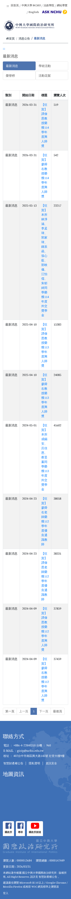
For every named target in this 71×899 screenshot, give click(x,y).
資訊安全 (51, 763)
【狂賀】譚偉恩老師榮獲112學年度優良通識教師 (45, 576)
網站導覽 (62, 5)
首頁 (10, 39)
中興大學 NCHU (31, 5)
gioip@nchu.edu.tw (30, 751)
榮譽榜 (10, 75)
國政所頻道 (35, 832)
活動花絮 (45, 75)
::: (8, 6)
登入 (5, 893)
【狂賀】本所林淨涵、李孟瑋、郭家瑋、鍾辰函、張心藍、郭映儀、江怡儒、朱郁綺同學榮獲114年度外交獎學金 (45, 260)
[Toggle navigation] (63, 26)
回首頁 (15, 5)
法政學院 (49, 5)
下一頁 (43, 711)
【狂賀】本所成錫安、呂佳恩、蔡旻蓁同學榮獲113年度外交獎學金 (45, 457)
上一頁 (23, 711)
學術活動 (45, 66)
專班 (20, 832)
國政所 (8, 832)
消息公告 (24, 39)
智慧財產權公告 (13, 763)
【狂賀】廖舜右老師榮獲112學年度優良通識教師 (45, 521)
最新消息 (12, 66)
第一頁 (9, 711)
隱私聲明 (34, 763)
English (34, 12)
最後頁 (57, 711)
